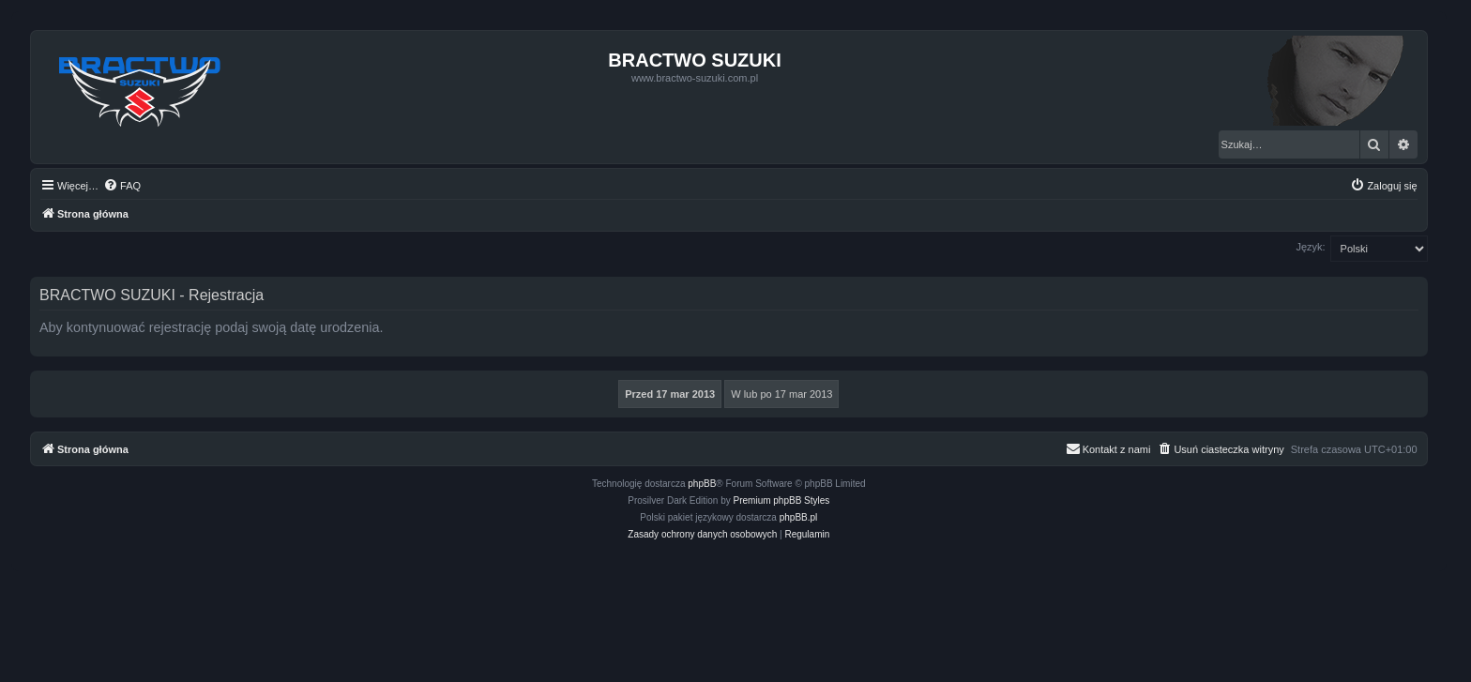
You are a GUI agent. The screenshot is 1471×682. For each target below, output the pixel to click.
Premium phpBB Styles (782, 500)
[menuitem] (122, 185)
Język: (1310, 246)
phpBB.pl (799, 517)
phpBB (702, 483)
